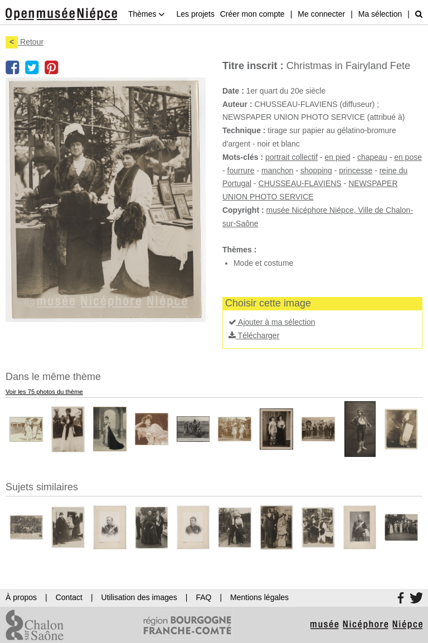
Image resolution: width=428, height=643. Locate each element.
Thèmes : (239, 249)
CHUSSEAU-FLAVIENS (300, 183)
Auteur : (237, 104)
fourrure (241, 170)
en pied (338, 157)
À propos (21, 597)
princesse (355, 170)
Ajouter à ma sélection (271, 322)
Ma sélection (380, 13)
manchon (277, 170)
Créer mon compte (252, 13)
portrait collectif (291, 157)
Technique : (244, 130)
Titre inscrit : (253, 65)
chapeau (372, 157)
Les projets (195, 13)
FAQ (203, 597)
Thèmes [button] (146, 13)
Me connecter (321, 13)
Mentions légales (259, 597)
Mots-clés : (242, 157)
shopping (316, 170)
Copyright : (243, 210)
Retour (24, 41)
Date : (233, 90)
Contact (69, 597)
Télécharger (253, 335)
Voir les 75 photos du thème (44, 391)
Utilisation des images (139, 597)
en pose (408, 157)
